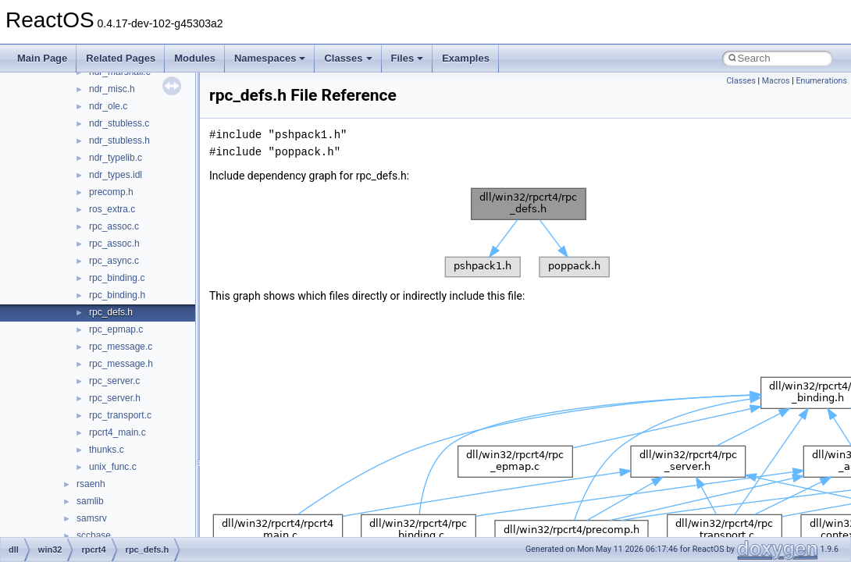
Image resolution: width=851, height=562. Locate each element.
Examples (466, 58)
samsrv (92, 518)
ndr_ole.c (108, 106)
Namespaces (270, 58)
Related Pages (120, 58)
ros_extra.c (112, 209)
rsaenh (91, 483)
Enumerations (821, 81)
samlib (90, 501)
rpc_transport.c (120, 415)
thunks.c (106, 449)
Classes (348, 58)
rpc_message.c (120, 346)
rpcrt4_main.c (117, 432)
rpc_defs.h (111, 312)
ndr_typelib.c (115, 157)
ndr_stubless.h (119, 140)
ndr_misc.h (112, 89)
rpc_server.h (115, 398)
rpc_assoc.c (114, 226)
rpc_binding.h (117, 295)
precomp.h (111, 192)
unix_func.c (113, 466)
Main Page (42, 58)
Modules (194, 58)
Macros (776, 81)
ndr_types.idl (115, 174)
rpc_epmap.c (116, 329)
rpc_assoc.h (114, 243)
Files (407, 58)
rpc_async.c (114, 260)
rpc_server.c (114, 380)
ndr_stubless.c (119, 123)
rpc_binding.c (116, 277)
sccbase (94, 535)
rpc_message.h (121, 363)
